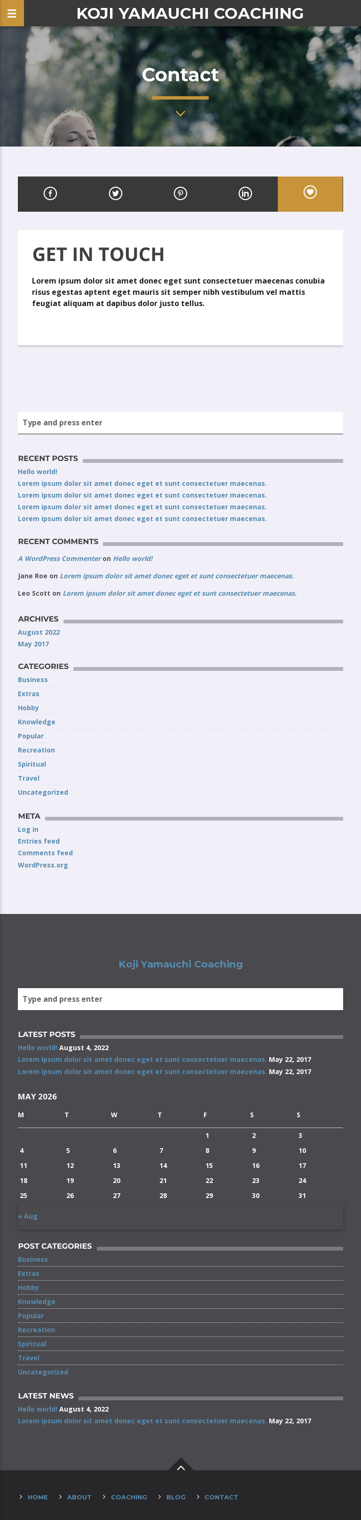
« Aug (28, 1216)
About (79, 1497)
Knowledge (36, 721)
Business (33, 679)
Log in (28, 829)
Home (38, 1497)
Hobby (28, 707)
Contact (221, 1497)
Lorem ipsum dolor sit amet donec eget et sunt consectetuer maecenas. (142, 483)
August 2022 (39, 632)
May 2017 (33, 643)
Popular (31, 735)
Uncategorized (43, 792)
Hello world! (37, 471)
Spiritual (32, 764)
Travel (28, 778)
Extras (28, 693)
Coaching (129, 1497)
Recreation (36, 749)
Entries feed (39, 841)
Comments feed (45, 852)
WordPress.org (43, 864)
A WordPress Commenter (59, 558)
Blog (176, 1497)
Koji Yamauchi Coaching (190, 13)
